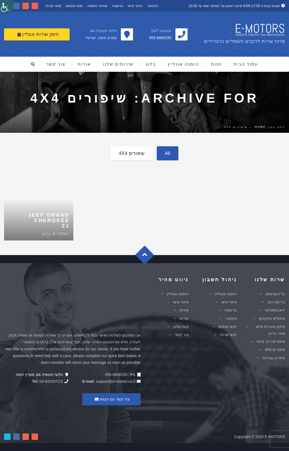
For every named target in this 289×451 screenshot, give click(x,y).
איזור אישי (135, 6)
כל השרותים (275, 294)
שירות (184, 318)
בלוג (151, 64)
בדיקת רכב (276, 302)
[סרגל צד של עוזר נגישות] (6, 6)
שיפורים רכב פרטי (270, 341)
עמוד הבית (246, 64)
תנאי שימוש (74, 6)
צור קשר (56, 64)
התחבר (152, 6)
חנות (216, 64)
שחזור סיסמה (97, 6)
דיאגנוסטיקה (274, 310)
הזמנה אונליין (183, 64)
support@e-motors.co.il (115, 381)
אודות (84, 64)
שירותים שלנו (118, 64)
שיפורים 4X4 (132, 153)
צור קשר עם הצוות (111, 399)
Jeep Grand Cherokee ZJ (49, 220)
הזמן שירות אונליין (38, 34)
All (167, 153)
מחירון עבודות (273, 358)
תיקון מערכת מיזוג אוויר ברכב (270, 329)
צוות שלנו (181, 326)
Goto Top (147, 257)
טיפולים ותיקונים (272, 318)
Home (260, 127)
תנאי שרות (54, 6)
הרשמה (117, 6)
